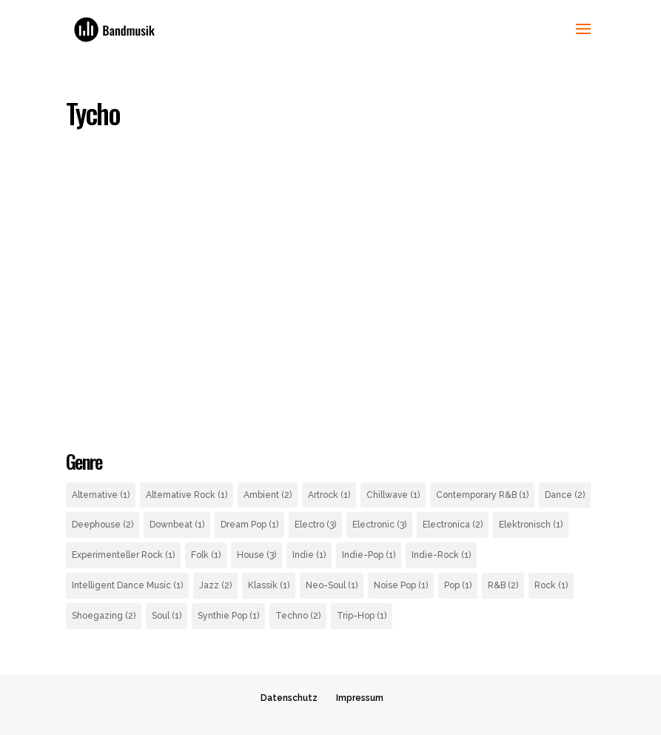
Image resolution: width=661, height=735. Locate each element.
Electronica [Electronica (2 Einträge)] (453, 524)
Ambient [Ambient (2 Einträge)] (268, 495)
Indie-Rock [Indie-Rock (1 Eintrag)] (441, 555)
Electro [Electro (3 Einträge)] (315, 524)
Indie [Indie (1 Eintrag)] (309, 555)
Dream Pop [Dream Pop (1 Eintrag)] (249, 524)
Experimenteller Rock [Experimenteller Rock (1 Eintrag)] (123, 555)
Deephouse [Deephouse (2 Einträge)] (102, 524)
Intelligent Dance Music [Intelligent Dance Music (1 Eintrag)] (127, 585)
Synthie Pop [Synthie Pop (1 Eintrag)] (228, 616)
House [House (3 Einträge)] (256, 555)
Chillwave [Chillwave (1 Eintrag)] (393, 495)
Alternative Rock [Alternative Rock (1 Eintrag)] (186, 495)
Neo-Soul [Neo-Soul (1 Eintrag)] (332, 585)
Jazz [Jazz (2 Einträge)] (215, 585)
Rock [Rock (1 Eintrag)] (551, 585)
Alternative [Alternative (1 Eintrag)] (101, 495)
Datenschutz (289, 698)
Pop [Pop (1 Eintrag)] (458, 585)
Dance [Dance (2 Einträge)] (565, 495)
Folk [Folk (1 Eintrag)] (206, 555)
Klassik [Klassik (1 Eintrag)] (268, 585)
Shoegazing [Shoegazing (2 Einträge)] (103, 616)
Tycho (93, 113)
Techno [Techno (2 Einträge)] (298, 616)
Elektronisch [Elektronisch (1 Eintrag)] (531, 524)
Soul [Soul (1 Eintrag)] (166, 616)
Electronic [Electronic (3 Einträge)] (379, 524)
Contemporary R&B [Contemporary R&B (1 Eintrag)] (482, 495)
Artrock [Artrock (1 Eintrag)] (329, 495)
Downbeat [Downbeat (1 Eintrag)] (177, 524)
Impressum (359, 698)
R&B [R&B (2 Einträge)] (503, 585)
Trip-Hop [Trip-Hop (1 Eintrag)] (361, 616)
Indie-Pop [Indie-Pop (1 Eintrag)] (368, 555)
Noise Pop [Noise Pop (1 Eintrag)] (401, 585)
